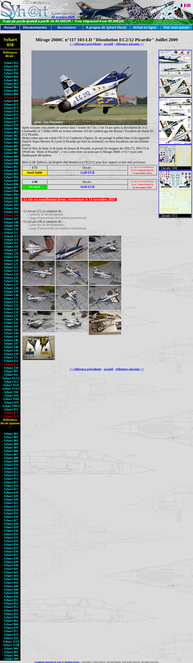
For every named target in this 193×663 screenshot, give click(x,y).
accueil (108, 44)
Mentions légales (72, 662)
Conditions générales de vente (48, 662)
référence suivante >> (130, 44)
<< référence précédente (85, 44)
